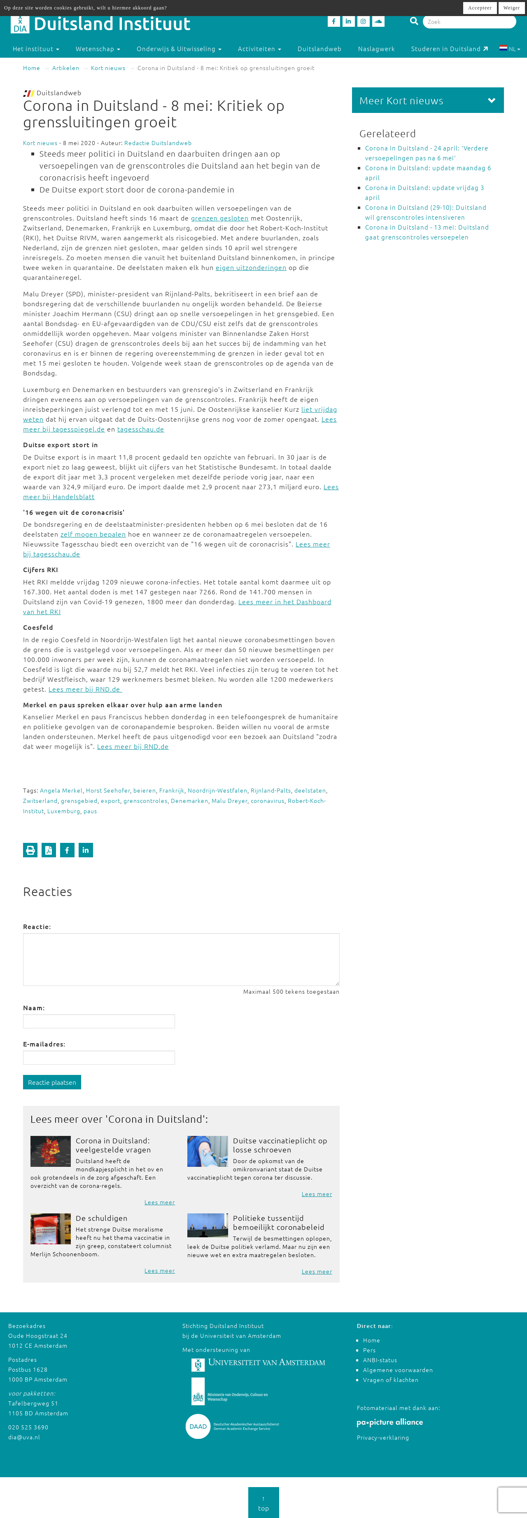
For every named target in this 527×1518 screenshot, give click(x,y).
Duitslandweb (320, 48)
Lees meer (160, 1202)
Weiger (512, 8)
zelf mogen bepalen (93, 533)
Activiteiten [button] (259, 48)
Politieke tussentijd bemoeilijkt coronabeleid (279, 1222)
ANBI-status (380, 1360)
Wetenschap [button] (98, 48)
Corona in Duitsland (155, 1118)
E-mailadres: (44, 1043)
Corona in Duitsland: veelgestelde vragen (113, 1145)
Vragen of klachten (391, 1379)
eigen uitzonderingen (251, 267)
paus (90, 811)
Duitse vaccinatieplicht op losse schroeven (280, 1145)
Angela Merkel (61, 790)
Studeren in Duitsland (449, 48)
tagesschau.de (140, 428)
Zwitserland (40, 800)
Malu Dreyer (229, 800)
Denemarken (189, 800)
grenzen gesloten (220, 217)
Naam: (34, 1007)
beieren (144, 790)
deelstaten (310, 790)
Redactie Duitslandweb (158, 142)
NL (510, 49)
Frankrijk (171, 790)
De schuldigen (102, 1217)
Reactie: (37, 926)
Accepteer (480, 8)
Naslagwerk (376, 48)
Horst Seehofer (108, 790)
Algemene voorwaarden (398, 1369)
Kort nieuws (108, 67)
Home (31, 67)
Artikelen (65, 67)
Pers (369, 1350)
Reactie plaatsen (52, 1081)
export (110, 800)
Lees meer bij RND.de (85, 688)
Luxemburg (63, 811)
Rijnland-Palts (271, 790)
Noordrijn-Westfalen (217, 790)
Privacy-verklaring (383, 1437)
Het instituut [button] (36, 48)
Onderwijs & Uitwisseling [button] (179, 48)
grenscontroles (146, 800)
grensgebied (79, 800)
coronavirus (267, 800)
